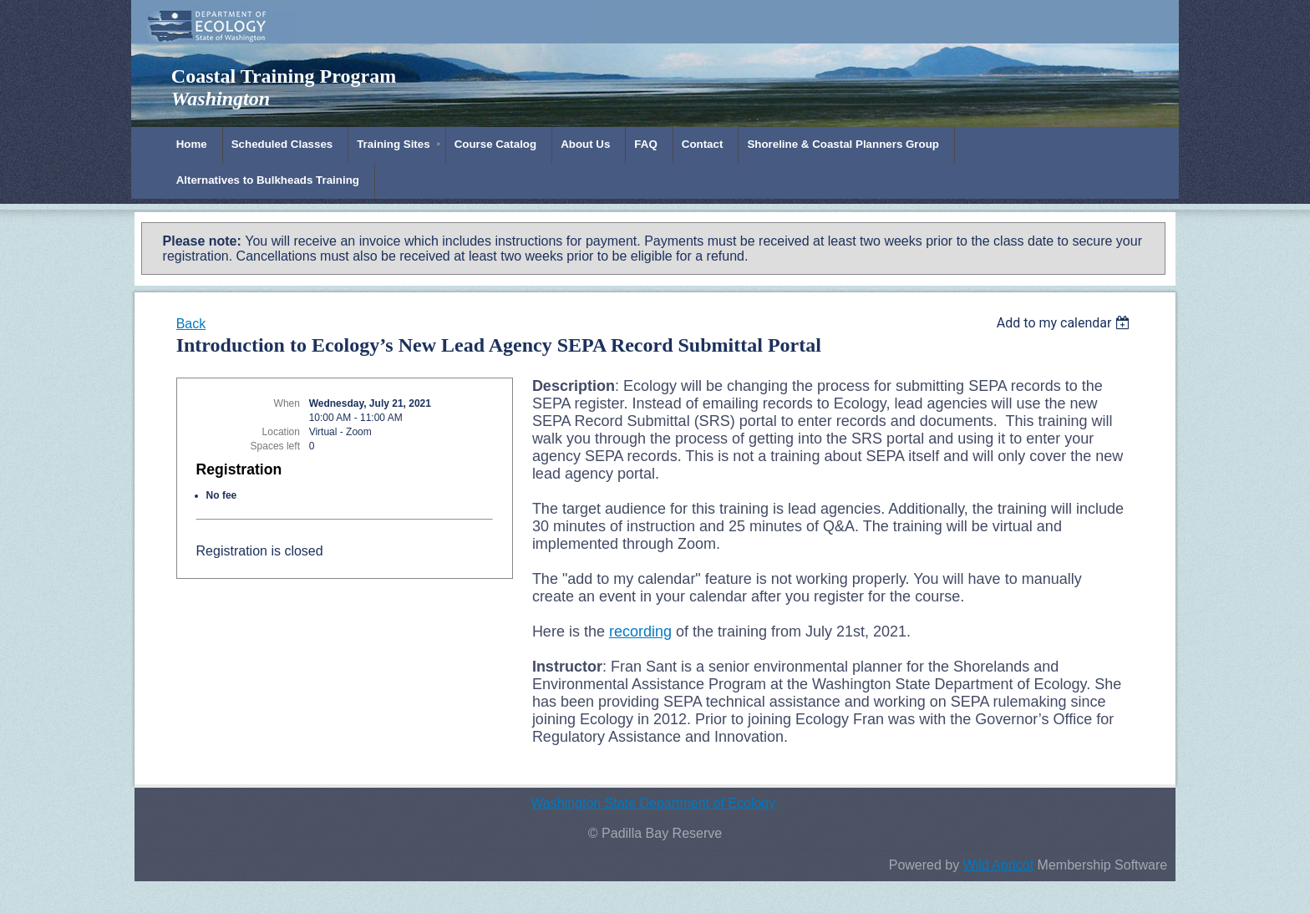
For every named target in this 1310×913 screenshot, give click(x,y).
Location (281, 432)
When (287, 403)
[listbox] (1066, 322)
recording (640, 631)
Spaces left (275, 446)
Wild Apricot (998, 865)
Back (191, 324)
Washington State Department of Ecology (653, 803)
